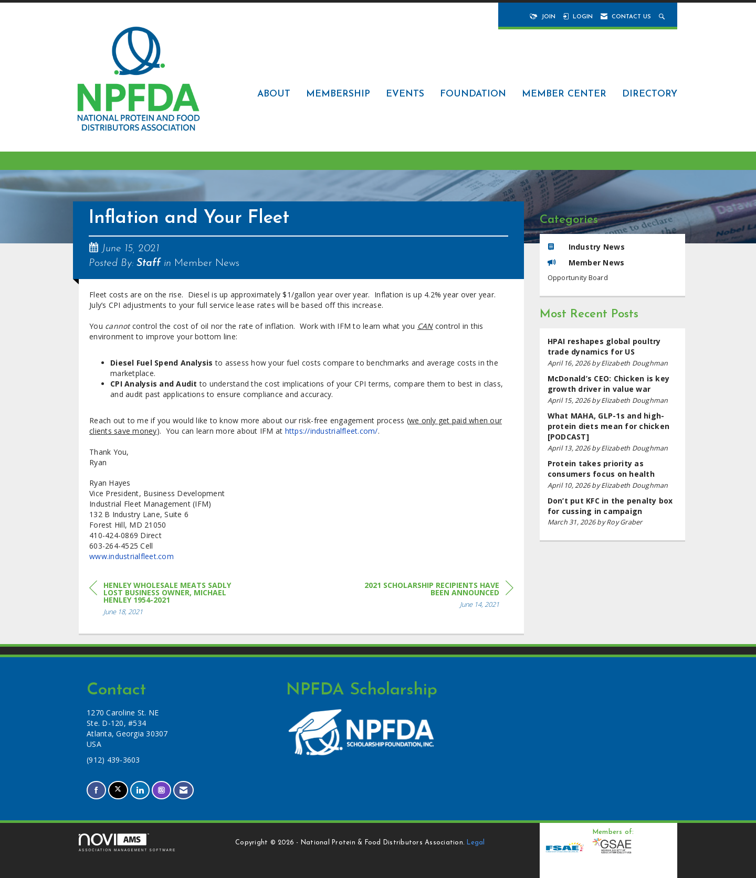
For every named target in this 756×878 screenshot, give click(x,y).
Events (405, 94)
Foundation (473, 94)
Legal (476, 843)
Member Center (564, 94)
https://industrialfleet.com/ (331, 431)
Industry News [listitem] (586, 247)
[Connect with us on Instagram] (161, 790)
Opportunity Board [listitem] (578, 277)
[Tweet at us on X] (118, 790)
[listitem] (613, 352)
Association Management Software (127, 842)
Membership (338, 94)
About (273, 94)
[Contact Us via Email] (183, 790)
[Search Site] (663, 17)
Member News (206, 263)
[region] (434, 596)
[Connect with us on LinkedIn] (140, 790)
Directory (649, 94)
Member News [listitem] (586, 262)
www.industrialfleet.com (131, 556)
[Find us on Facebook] (96, 790)
